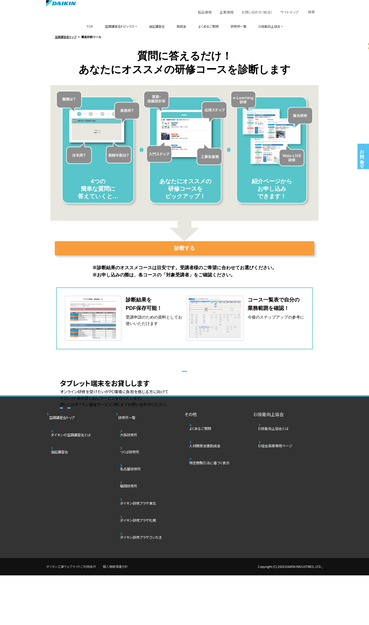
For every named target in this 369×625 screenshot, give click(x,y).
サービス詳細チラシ (94, 424)
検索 (311, 11)
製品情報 (205, 12)
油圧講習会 (157, 26)
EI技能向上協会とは (281, 524)
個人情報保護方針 (115, 616)
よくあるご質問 (208, 26)
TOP (89, 26)
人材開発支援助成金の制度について (184, 464)
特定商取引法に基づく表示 (218, 546)
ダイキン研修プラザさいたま (150, 590)
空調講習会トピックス (119, 26)
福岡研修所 (134, 557)
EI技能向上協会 (269, 26)
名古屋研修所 (137, 546)
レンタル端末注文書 (168, 424)
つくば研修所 (136, 535)
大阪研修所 (134, 524)
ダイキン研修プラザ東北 (146, 568)
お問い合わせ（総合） (257, 12)
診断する (184, 249)
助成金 (181, 26)
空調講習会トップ (65, 37)
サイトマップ (289, 12)
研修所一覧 (238, 26)
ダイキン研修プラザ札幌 (146, 579)
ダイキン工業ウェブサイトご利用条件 (71, 616)
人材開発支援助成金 (212, 535)
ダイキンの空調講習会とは (79, 524)
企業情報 (227, 12)
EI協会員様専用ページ (283, 535)
